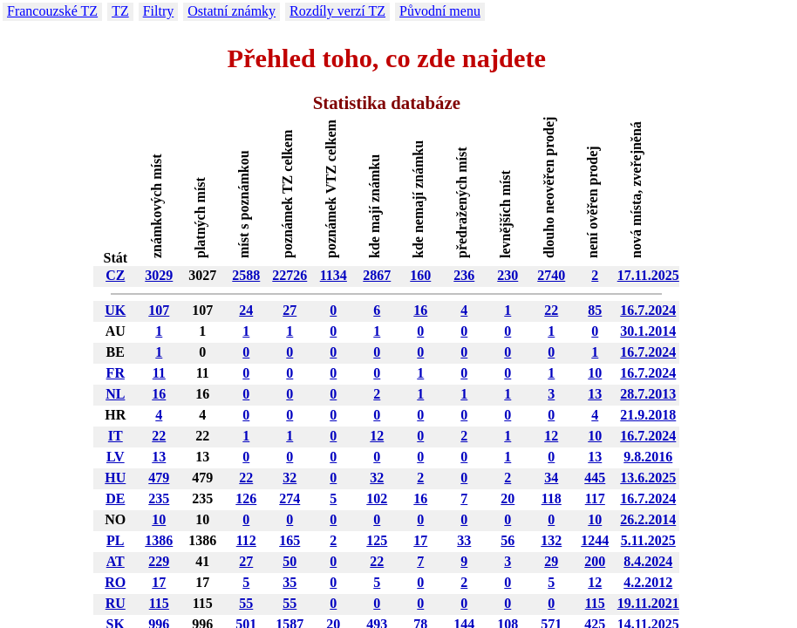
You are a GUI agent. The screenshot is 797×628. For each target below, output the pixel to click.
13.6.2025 (648, 477)
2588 (246, 275)
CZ (115, 275)
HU (115, 477)
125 (376, 540)
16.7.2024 (648, 310)
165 (289, 540)
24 (246, 310)
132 (551, 540)
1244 (595, 540)
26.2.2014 (648, 519)
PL (115, 540)
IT (115, 435)
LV (115, 456)
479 (158, 477)
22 (551, 310)
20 (507, 498)
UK (115, 310)
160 (420, 275)
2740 (551, 275)
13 (595, 393)
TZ (120, 10)
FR (115, 372)
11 (159, 372)
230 (507, 275)
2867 (377, 275)
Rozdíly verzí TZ (337, 10)
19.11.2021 (648, 603)
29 (551, 561)
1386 (159, 540)
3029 (159, 275)
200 (594, 561)
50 (289, 561)
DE (115, 498)
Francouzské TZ (52, 10)
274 (289, 498)
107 (158, 310)
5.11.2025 (648, 540)
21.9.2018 (648, 414)
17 (420, 540)
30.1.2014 (648, 331)
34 (551, 477)
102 (376, 498)
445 (594, 477)
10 (595, 372)
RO (115, 582)
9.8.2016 (647, 456)
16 (420, 310)
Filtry (158, 10)
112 (246, 540)
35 (289, 582)
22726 (289, 275)
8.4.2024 (647, 561)
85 (595, 310)
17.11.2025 (648, 275)
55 (246, 603)
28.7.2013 (648, 393)
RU (116, 603)
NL (115, 393)
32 (289, 477)
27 (289, 310)
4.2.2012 (647, 582)
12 (377, 435)
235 (158, 498)
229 (158, 561)
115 (159, 603)
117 (595, 498)
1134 (333, 275)
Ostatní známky (231, 10)
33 (464, 540)
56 (507, 540)
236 (463, 275)
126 (245, 498)
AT (115, 561)
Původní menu (439, 10)
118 (552, 498)
